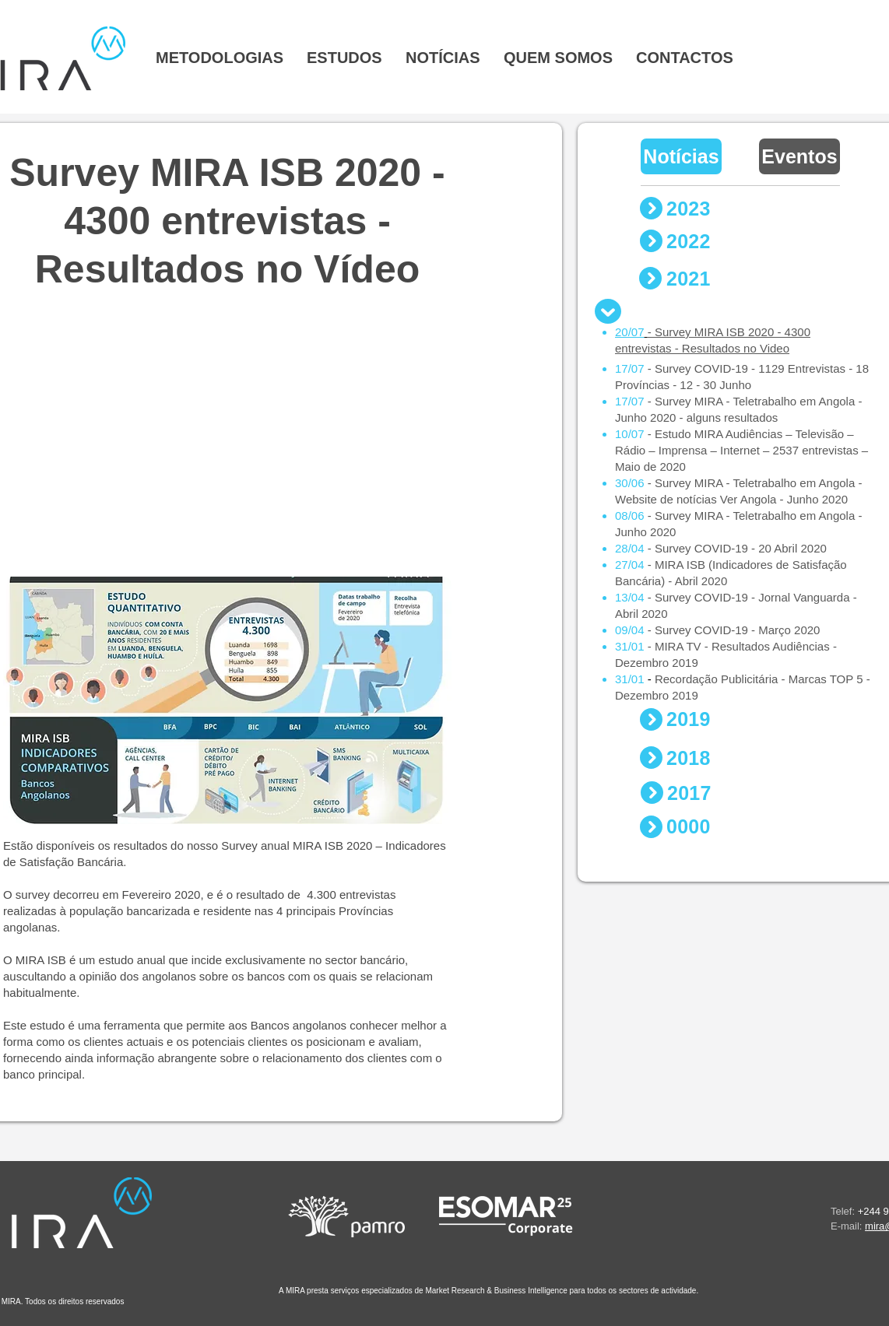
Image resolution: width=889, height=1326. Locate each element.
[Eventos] (799, 156)
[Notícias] (681, 156)
